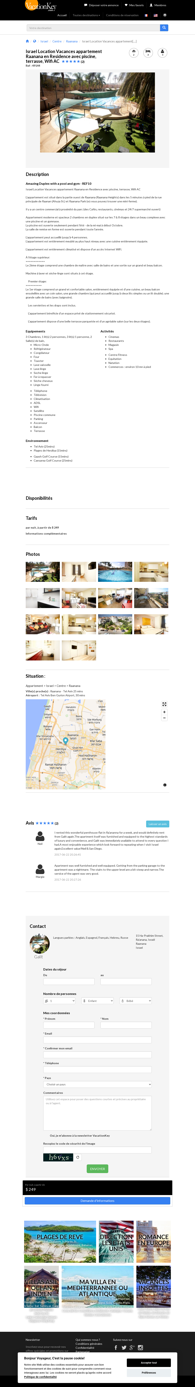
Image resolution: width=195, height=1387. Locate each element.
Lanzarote (79, 1306)
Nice (150, 1251)
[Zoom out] (164, 718)
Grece (68, 1302)
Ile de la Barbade (78, 1249)
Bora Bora (65, 1260)
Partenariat (83, 1351)
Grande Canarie (113, 1306)
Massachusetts (120, 1257)
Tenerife (67, 1306)
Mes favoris (134, 5)
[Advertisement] (98, 480)
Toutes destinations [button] (86, 15)
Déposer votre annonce (101, 5)
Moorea (53, 1260)
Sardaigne (99, 1302)
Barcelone (153, 1258)
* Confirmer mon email (57, 1048)
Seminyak (46, 1306)
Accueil (62, 15)
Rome (143, 1247)
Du (45, 975)
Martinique (58, 1245)
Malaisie (48, 1309)
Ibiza (114, 1298)
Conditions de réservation (122, 15)
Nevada (109, 1261)
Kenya (149, 1308)
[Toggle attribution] (164, 785)
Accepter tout (149, 1362)
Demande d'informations (97, 1200)
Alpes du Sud (161, 1308)
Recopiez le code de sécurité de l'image (69, 1143)
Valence (165, 1255)
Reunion (29, 1302)
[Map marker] (97, 742)
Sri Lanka (40, 1256)
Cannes (142, 1251)
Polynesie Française (73, 1256)
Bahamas (87, 1245)
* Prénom (49, 1018)
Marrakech (154, 1300)
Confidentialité (85, 1347)
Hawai (106, 1257)
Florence (153, 1247)
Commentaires (53, 1092)
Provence (142, 1255)
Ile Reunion (69, 1252)
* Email (47, 1033)
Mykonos (78, 1302)
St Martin (67, 1241)
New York (117, 1253)
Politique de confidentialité (40, 1376)
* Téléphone (51, 1063)
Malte (126, 1302)
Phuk (49, 1302)
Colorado (120, 1261)
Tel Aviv (142, 1300)
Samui (29, 1306)
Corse (88, 1302)
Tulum (141, 1308)
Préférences (149, 1372)
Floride (46, 1245)
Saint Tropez (161, 1251)
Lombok (38, 1309)
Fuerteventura (94, 1306)
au (102, 975)
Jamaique (32, 1249)
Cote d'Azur (71, 1298)
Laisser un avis (158, 824)
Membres (158, 5)
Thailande (55, 1241)
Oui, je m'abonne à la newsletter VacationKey (79, 1135)
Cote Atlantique (89, 1298)
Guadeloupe (73, 1245)
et (53, 1302)
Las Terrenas (53, 1256)
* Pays (47, 1078)
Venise (163, 1247)
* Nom (104, 1018)
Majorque (124, 1298)
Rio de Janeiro (147, 1292)
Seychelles (55, 1252)
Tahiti (89, 1256)
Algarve (127, 1306)
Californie (105, 1253)
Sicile (109, 1302)
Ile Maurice (41, 1252)
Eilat (156, 1304)
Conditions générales (89, 1343)
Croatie (117, 1302)
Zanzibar (164, 1296)
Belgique (154, 1255)
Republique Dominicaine (53, 1249)
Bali (46, 1241)
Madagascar (150, 1296)
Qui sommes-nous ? (88, 1339)
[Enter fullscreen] (164, 704)
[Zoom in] (164, 712)
